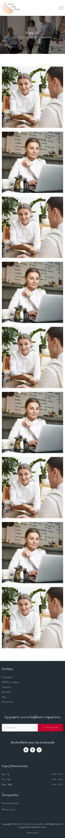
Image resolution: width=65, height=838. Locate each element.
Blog (4, 697)
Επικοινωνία (7, 702)
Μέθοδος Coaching (10, 682)
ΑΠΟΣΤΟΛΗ (52, 727)
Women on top (8, 809)
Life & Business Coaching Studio (31, 824)
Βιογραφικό (7, 677)
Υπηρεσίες (6, 687)
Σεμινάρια (6, 692)
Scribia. (43, 827)
